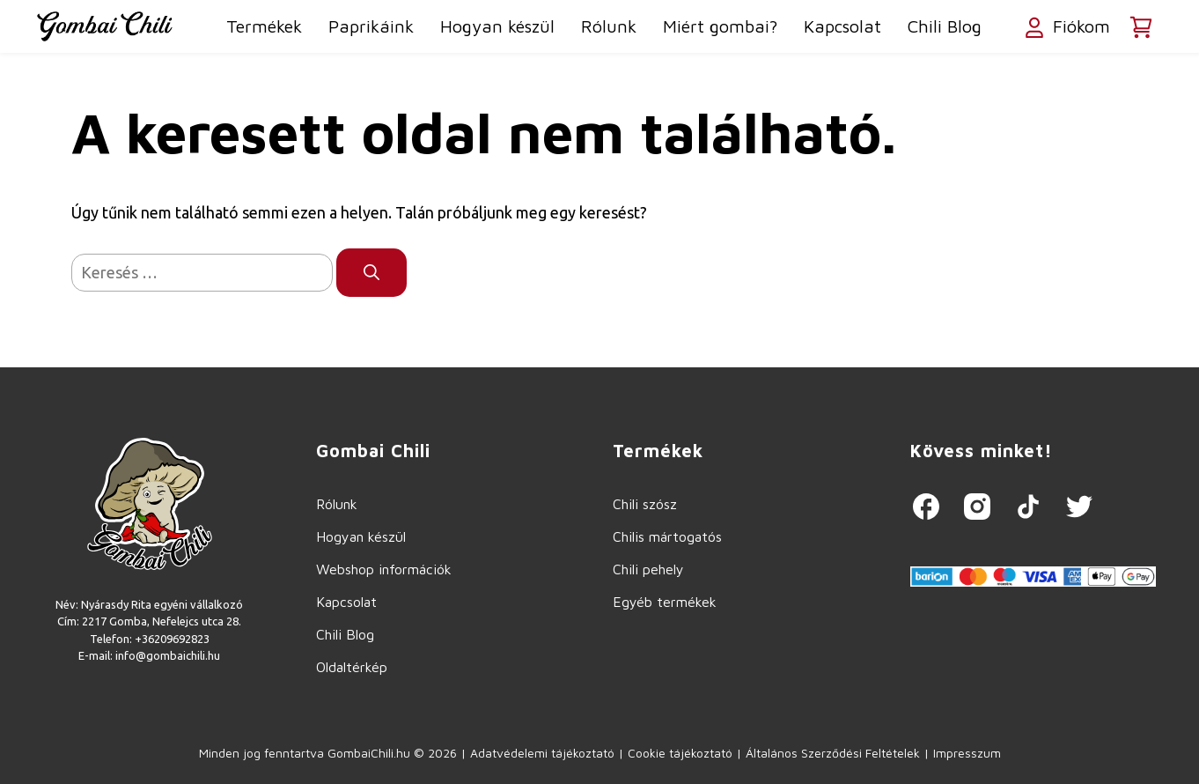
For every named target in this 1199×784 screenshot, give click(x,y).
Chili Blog (945, 26)
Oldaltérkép (351, 667)
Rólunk (608, 26)
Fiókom (1065, 28)
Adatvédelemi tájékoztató (542, 752)
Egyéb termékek (665, 602)
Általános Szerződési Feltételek (833, 752)
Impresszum (967, 752)
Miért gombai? (720, 26)
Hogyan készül (497, 26)
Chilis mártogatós (667, 536)
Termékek (264, 26)
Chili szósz (645, 504)
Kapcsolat (842, 26)
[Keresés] (371, 272)
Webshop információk (384, 569)
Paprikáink (371, 26)
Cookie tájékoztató (680, 752)
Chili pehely (648, 569)
